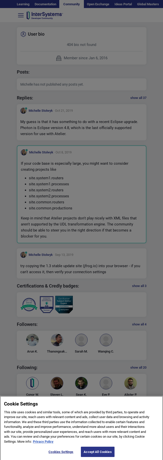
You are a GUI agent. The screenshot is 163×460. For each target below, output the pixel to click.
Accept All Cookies (98, 454)
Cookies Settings (60, 454)
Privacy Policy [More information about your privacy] (43, 444)
